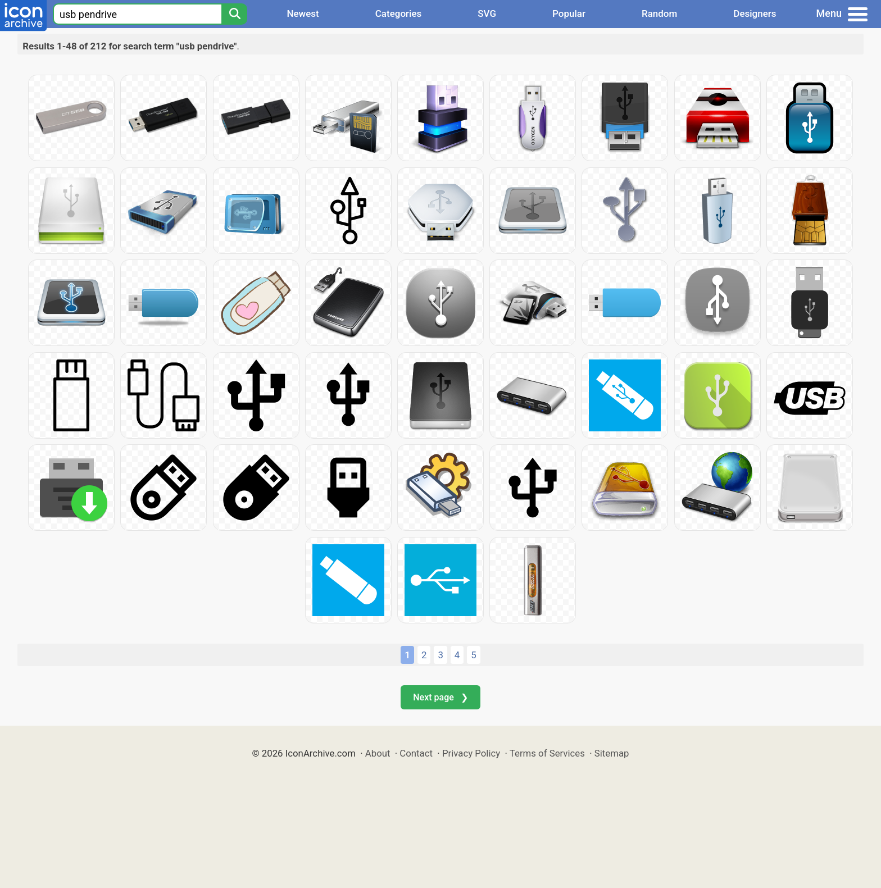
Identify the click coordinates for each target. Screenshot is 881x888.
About (377, 753)
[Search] (234, 14)
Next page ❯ (440, 697)
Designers (754, 13)
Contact (416, 753)
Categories (398, 13)
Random (659, 13)
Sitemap (611, 753)
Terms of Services (547, 753)
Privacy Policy (471, 753)
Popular (568, 13)
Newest (303, 13)
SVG (487, 13)
